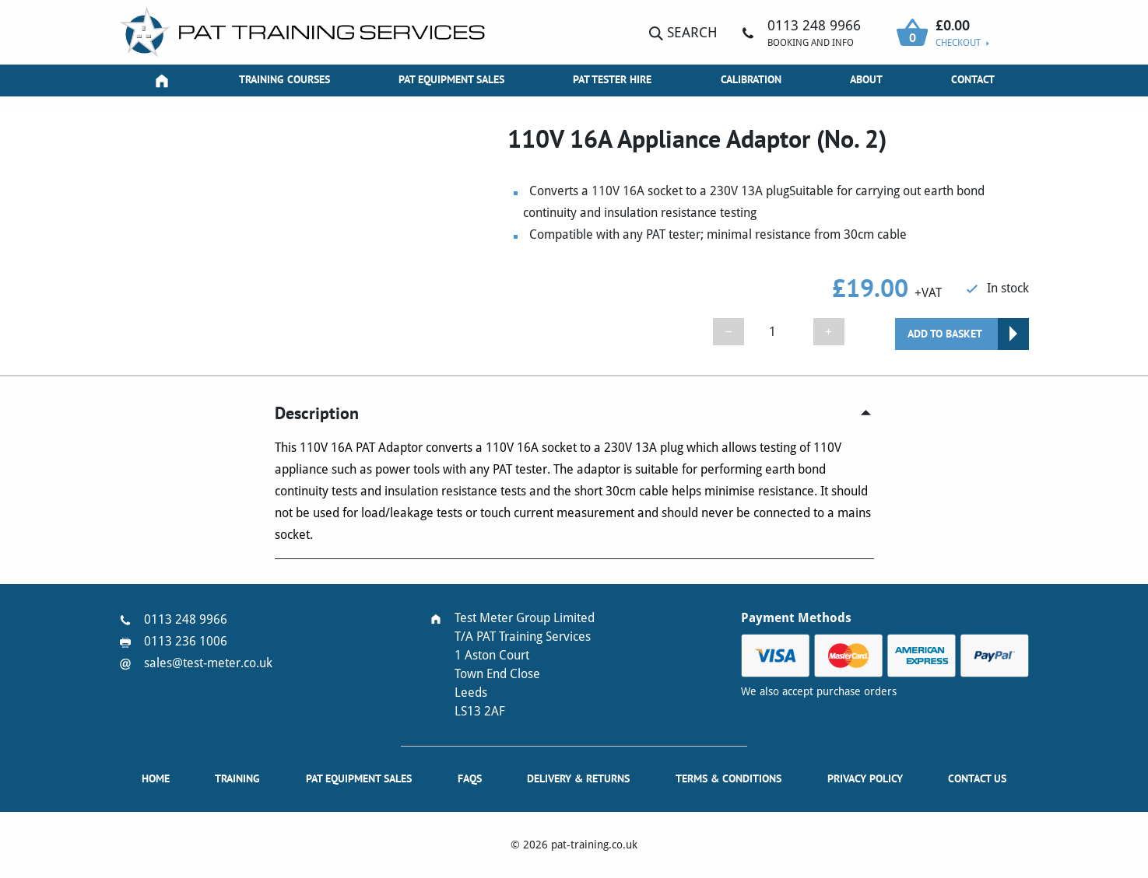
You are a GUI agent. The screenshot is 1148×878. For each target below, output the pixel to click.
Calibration (751, 79)
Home (156, 778)
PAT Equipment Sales (451, 79)
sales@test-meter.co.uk (208, 663)
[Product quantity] (778, 331)
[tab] (574, 413)
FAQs (470, 778)
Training (237, 778)
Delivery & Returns (578, 778)
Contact (973, 79)
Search (683, 32)
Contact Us (977, 778)
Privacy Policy (865, 778)
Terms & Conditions (728, 778)
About (866, 79)
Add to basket (945, 334)
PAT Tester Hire (612, 79)
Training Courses (284, 79)
